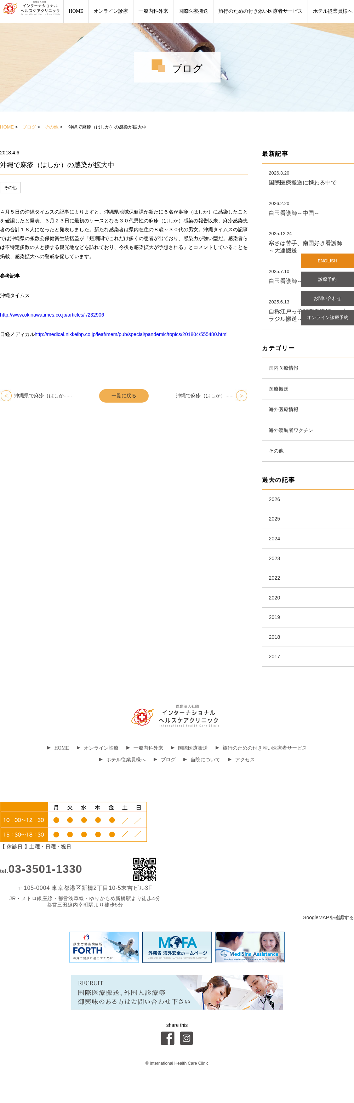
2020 (275, 613)
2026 (275, 508)
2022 (275, 592)
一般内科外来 (153, 11)
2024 (275, 550)
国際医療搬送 (193, 11)
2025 (275, 529)
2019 (275, 634)
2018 (275, 655)
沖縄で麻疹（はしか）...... (205, 395)
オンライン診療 (110, 11)
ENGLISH (327, 262)
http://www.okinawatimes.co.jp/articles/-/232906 (52, 315)
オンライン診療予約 (327, 322)
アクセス (241, 779)
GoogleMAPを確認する (328, 937)
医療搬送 (280, 393)
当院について (201, 779)
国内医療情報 (286, 371)
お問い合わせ (327, 302)
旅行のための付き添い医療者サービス (260, 11)
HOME (76, 11)
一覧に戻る (124, 395)
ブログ (29, 127)
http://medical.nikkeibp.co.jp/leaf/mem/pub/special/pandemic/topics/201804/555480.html (131, 334)
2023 (275, 571)
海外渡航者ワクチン (294, 437)
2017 (275, 675)
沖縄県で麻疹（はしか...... (43, 395)
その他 (51, 127)
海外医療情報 (286, 415)
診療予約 (327, 281)
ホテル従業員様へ (122, 779)
